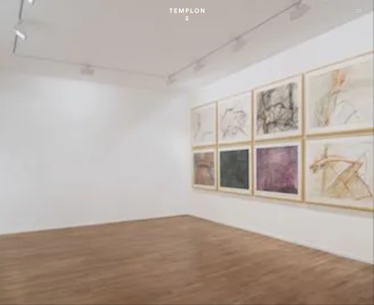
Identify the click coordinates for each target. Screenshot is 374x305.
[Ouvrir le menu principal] (359, 10)
